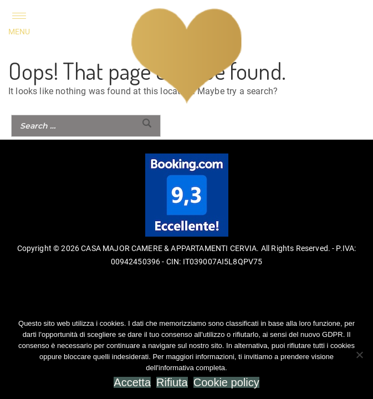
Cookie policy (226, 382)
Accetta (132, 382)
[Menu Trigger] (19, 23)
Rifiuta (172, 382)
